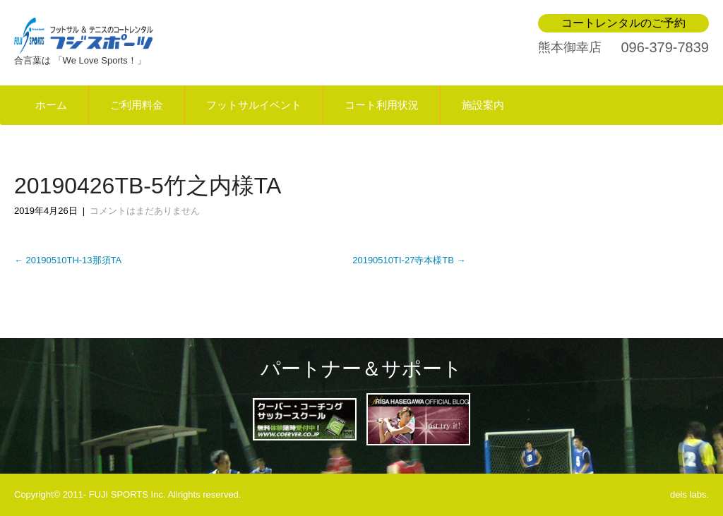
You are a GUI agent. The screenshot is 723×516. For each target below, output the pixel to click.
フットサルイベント (253, 105)
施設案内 (483, 105)
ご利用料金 (136, 105)
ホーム (51, 105)
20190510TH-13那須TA (67, 260)
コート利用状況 (382, 105)
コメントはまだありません (145, 210)
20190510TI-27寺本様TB (408, 260)
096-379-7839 (665, 47)
